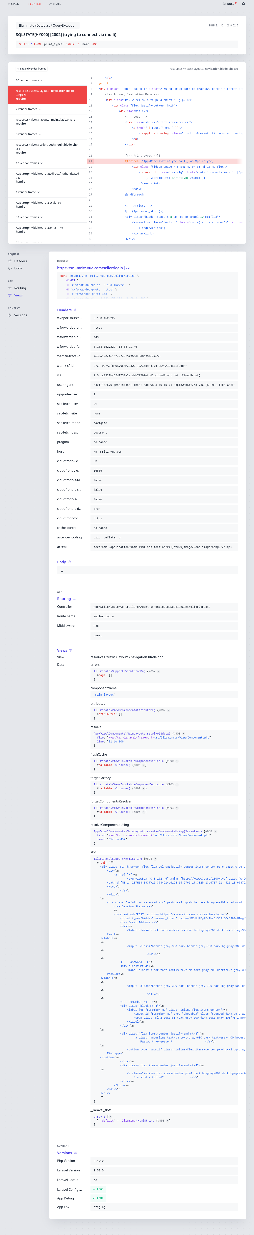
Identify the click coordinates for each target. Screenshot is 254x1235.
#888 (211, 831)
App (10, 281)
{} (127, 675)
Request (13, 254)
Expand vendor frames (31, 68)
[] (132, 1120)
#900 (179, 733)
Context (14, 308)
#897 (139, 788)
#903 (173, 784)
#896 (139, 812)
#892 (164, 710)
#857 (154, 671)
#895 (139, 765)
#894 (173, 808)
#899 (173, 761)
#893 (151, 858)
